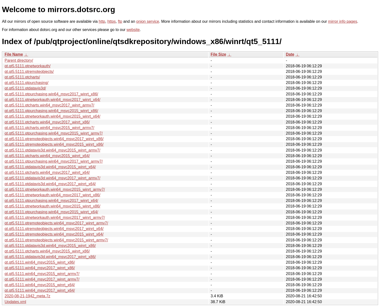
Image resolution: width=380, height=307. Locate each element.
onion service (147, 21)
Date (290, 54)
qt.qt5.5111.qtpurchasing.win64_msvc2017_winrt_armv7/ (54, 161)
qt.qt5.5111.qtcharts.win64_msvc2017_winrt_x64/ (47, 172)
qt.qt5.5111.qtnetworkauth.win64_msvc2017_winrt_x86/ (52, 195)
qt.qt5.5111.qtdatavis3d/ (25, 88)
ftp (120, 21)
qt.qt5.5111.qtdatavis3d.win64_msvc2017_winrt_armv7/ (52, 178)
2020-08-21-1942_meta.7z (27, 296)
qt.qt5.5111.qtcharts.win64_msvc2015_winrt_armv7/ (49, 128)
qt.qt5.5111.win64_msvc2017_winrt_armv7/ (42, 279)
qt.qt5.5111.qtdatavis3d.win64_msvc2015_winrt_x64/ (50, 167)
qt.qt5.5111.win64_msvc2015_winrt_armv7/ (42, 274)
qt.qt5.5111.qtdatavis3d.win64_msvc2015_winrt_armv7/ (52, 150)
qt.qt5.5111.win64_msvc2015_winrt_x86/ (40, 262)
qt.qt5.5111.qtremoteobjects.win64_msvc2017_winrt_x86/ (54, 139)
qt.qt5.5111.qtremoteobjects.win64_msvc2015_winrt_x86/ (54, 144)
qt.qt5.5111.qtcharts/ (22, 77)
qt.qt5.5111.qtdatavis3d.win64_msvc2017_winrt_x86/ (50, 257)
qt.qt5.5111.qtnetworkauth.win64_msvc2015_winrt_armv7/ (55, 189)
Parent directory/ (19, 60)
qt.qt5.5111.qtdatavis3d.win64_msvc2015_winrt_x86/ (50, 246)
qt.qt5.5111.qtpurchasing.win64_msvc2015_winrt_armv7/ (54, 133)
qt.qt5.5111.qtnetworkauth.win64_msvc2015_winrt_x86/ (52, 206)
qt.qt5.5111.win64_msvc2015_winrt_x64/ (40, 285)
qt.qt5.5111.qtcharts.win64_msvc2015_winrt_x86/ (47, 251)
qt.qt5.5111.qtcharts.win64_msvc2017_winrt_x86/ (47, 122)
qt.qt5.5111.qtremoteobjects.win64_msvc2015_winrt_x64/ (54, 234)
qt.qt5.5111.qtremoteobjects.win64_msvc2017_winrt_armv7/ (56, 223)
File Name (14, 54)
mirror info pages (342, 21)
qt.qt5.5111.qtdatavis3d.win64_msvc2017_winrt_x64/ (50, 184)
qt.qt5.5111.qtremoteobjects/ (29, 71)
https (111, 21)
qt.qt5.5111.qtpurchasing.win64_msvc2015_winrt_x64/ (51, 212)
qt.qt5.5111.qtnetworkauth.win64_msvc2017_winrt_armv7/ (55, 217)
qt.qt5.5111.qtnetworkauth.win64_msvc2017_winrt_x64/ (52, 100)
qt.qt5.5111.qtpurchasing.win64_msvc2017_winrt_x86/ (51, 94)
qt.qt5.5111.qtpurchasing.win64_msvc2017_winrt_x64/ (51, 201)
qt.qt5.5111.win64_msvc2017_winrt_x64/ (40, 290)
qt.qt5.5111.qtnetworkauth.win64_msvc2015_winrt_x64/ (52, 116)
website (133, 30)
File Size (218, 54)
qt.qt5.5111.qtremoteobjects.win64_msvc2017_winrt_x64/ (54, 229)
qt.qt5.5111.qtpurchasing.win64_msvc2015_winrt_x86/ (51, 111)
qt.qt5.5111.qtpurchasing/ (26, 83)
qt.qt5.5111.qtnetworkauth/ (27, 66)
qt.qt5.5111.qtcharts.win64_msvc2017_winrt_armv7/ (49, 105)
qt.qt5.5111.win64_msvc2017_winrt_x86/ (40, 268)
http (102, 21)
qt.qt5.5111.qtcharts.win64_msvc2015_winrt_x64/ (47, 156)
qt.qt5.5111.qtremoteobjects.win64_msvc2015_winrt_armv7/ (56, 240)
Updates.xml (15, 302)
